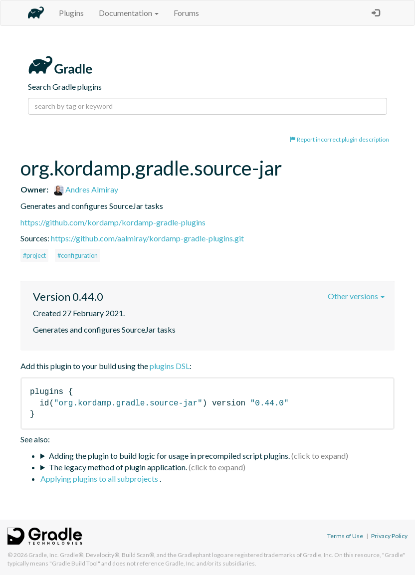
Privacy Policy (389, 536)
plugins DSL (170, 366)
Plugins (71, 12)
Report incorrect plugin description (339, 139)
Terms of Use (345, 536)
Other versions (356, 296)
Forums (186, 12)
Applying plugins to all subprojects (100, 478)
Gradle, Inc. (43, 555)
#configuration (77, 255)
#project (34, 255)
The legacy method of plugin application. (118, 467)
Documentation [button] (129, 12)
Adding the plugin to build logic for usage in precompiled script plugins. (169, 455)
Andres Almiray (86, 189)
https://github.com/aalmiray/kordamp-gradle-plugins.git (147, 238)
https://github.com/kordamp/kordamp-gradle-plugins (113, 222)
